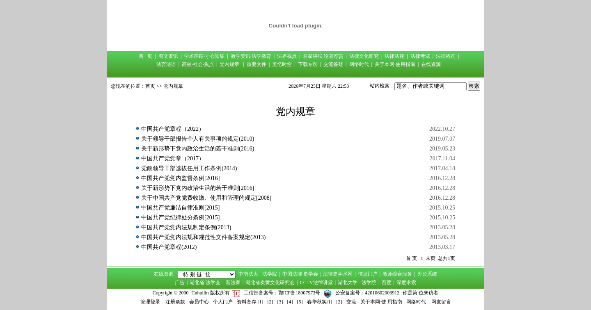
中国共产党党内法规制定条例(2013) (186, 227)
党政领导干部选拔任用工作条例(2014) (189, 168)
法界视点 (287, 56)
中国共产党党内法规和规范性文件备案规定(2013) (203, 237)
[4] (290, 302)
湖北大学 (347, 282)
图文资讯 (168, 56)
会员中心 (199, 302)
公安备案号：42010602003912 (367, 293)
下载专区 (308, 64)
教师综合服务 (397, 274)
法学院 (269, 274)
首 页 (145, 56)
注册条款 (175, 302)
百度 (387, 282)
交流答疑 (333, 64)
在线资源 (431, 64)
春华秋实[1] (319, 302)
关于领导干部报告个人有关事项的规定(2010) (197, 139)
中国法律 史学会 (300, 274)
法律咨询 (446, 56)
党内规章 (229, 64)
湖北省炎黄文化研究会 (270, 282)
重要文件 (256, 64)
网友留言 (441, 302)
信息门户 (368, 274)
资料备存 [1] (250, 302)
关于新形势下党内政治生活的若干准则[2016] (197, 188)
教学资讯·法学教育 (251, 56)
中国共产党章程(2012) (169, 247)
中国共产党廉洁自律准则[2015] (180, 208)
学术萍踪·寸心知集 (204, 56)
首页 (150, 86)
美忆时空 (282, 64)
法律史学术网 (338, 274)
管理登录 (150, 302)
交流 (351, 302)
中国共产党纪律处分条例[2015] (180, 217)
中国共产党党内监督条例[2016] (180, 178)
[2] (270, 302)
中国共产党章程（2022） (172, 129)
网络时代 (359, 64)
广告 (180, 282)
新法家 (233, 282)
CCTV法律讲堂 (316, 282)
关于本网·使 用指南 (381, 302)
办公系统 (427, 274)
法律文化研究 (364, 56)
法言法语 (166, 64)
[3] (280, 302)
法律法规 (394, 56)
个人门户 (223, 302)
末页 (430, 258)
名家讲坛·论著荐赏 (323, 56)
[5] (300, 302)
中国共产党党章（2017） (172, 158)
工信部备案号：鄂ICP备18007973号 (282, 293)
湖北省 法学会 (205, 282)
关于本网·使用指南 (395, 64)
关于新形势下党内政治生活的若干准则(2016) (197, 149)
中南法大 (248, 274)
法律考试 (420, 56)
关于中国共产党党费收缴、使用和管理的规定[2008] (206, 198)
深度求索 (406, 282)
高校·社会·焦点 (198, 64)
